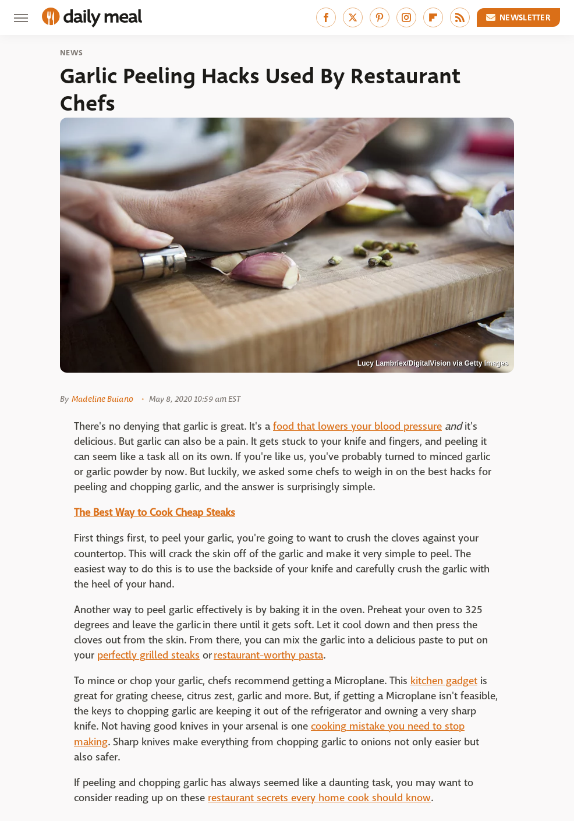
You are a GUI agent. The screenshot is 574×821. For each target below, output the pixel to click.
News (71, 53)
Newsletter (518, 17)
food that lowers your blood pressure (357, 426)
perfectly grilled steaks (148, 655)
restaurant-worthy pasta (268, 655)
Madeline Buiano (102, 399)
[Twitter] (353, 17)
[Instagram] (406, 17)
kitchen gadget (443, 681)
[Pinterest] (379, 17)
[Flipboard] (433, 17)
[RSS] (460, 17)
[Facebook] (326, 17)
